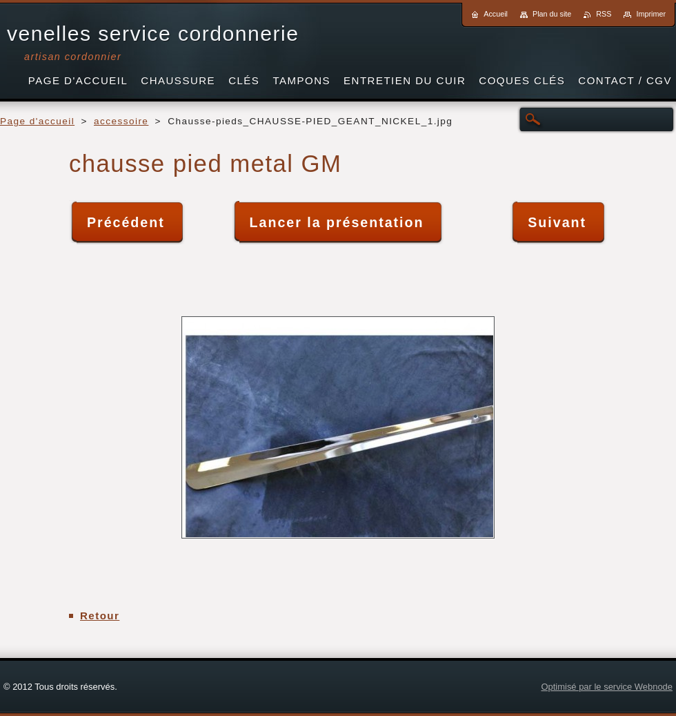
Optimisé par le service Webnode (607, 686)
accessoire (121, 121)
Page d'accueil (37, 121)
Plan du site (552, 14)
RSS (603, 14)
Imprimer (651, 14)
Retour (99, 615)
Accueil (496, 14)
